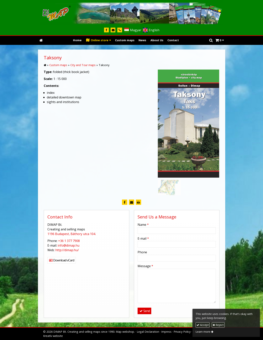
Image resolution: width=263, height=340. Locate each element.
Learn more (203, 331)
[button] (219, 40)
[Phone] (120, 30)
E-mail (143, 238)
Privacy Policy (182, 331)
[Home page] (131, 12)
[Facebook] (106, 30)
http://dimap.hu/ (67, 250)
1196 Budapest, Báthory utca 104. (71, 234)
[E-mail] (113, 30)
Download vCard (61, 260)
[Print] (138, 202)
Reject (218, 325)
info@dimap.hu (68, 245)
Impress (166, 331)
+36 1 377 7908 (69, 241)
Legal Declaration (148, 331)
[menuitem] (77, 40)
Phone (142, 252)
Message (145, 266)
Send (144, 311)
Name (143, 224)
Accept (203, 325)
